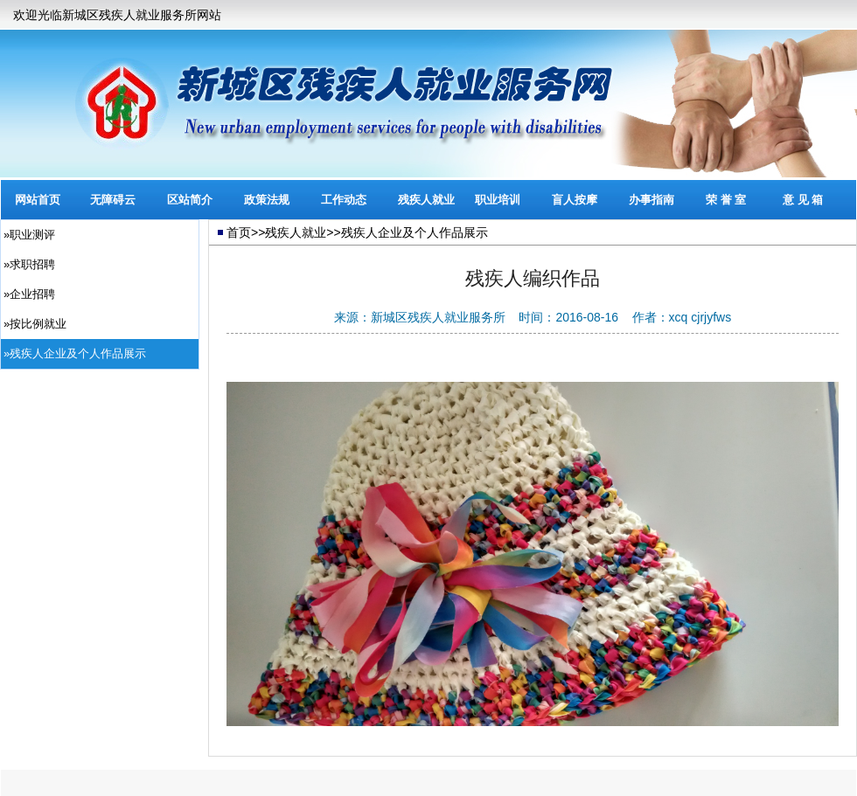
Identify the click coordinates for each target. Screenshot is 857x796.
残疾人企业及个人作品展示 (414, 232)
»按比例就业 (34, 323)
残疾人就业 (426, 199)
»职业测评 (29, 234)
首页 (238, 232)
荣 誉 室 (726, 199)
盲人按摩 (574, 199)
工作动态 (343, 199)
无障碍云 (113, 199)
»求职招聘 (29, 264)
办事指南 (651, 199)
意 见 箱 (803, 199)
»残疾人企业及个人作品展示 (74, 353)
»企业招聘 (29, 294)
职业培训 (497, 199)
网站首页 (37, 199)
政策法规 (266, 199)
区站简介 (190, 199)
